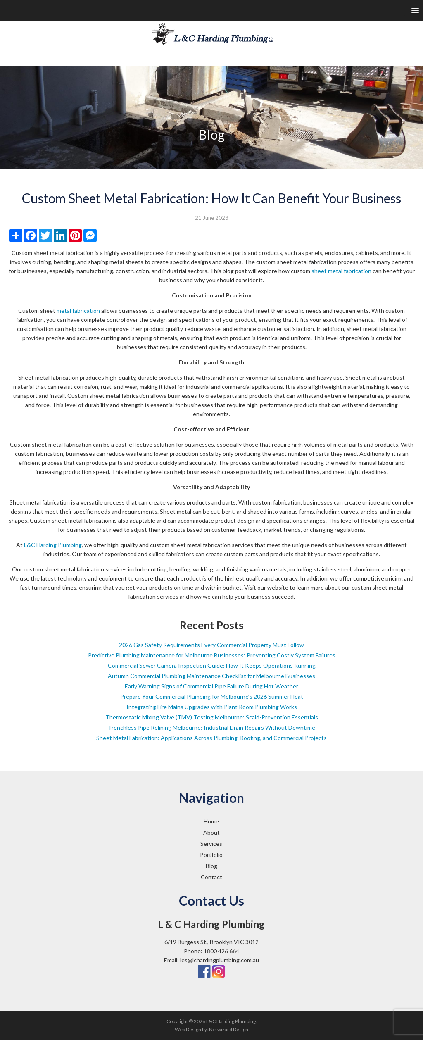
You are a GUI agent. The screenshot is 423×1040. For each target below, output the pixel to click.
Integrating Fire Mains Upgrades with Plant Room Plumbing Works (211, 706)
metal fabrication (78, 310)
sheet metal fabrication (341, 270)
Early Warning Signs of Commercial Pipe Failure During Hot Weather (211, 686)
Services (211, 843)
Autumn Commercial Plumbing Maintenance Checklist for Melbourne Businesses (211, 675)
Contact (211, 877)
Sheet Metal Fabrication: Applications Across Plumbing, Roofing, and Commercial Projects (211, 737)
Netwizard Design (228, 1029)
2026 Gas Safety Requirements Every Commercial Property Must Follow (211, 644)
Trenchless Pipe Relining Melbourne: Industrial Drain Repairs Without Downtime (211, 727)
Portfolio (211, 854)
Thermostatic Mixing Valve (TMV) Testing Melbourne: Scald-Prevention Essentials (211, 717)
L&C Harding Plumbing (53, 544)
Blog (211, 865)
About (211, 832)
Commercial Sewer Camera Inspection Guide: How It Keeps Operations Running (212, 665)
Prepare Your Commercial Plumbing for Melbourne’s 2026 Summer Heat (211, 696)
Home (211, 821)
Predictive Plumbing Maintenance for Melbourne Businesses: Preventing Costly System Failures (211, 655)
